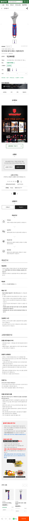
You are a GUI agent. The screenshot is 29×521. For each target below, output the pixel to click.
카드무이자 (9, 65)
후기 (11, 92)
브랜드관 (8, 46)
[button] (23, 485)
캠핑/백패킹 (24, 5)
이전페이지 (11, 193)
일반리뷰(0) (20, 184)
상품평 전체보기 (9, 167)
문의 (17, 92)
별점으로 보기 (18, 187)
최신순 (11, 187)
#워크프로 (3, 77)
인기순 (7, 187)
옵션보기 (4, 509)
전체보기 (8, 207)
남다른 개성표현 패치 (12, 1)
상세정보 (4, 92)
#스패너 (21, 77)
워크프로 (3, 46)
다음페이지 (17, 193)
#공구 (7, 77)
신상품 (3, 5)
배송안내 (24, 92)
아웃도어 (12, 5)
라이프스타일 (18, 5)
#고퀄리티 (17, 77)
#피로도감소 (12, 77)
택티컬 (7, 5)
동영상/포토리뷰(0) (10, 184)
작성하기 (21, 207)
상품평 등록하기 (20, 167)
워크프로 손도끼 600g (6, 503)
